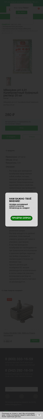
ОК (39, 415)
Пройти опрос (21, 218)
